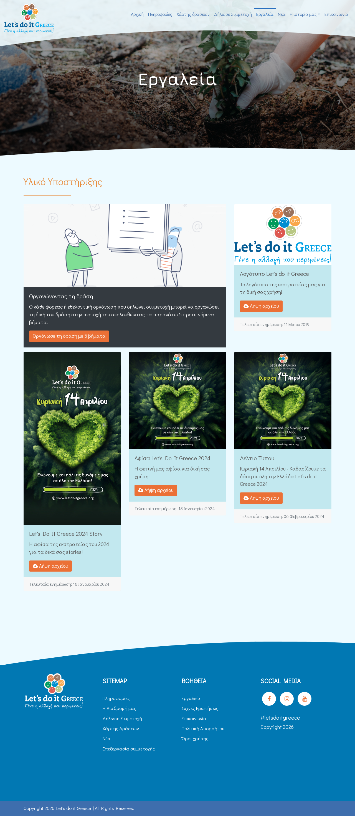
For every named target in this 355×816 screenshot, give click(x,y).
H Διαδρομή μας (119, 708)
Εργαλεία (264, 14)
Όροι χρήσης (195, 738)
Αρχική (137, 14)
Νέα (281, 14)
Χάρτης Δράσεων (121, 728)
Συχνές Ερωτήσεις (200, 708)
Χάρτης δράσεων (193, 14)
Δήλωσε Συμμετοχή (233, 14)
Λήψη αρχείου (261, 306)
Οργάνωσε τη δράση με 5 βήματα (69, 336)
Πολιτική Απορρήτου (203, 728)
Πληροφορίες (160, 14)
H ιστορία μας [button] (303, 14)
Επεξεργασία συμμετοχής (129, 749)
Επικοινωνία (336, 14)
